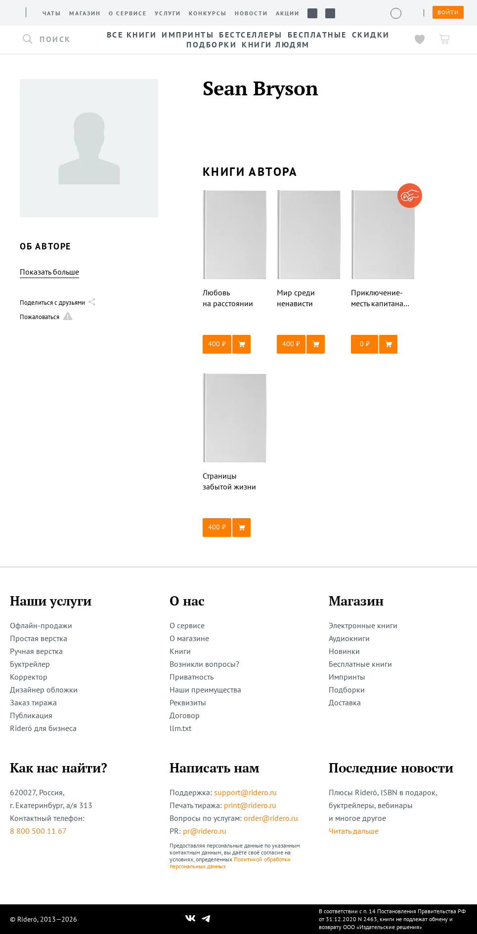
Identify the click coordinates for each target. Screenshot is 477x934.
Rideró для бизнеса (43, 728)
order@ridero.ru (271, 818)
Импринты (347, 677)
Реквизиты (188, 702)
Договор (185, 715)
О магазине (189, 638)
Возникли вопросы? (204, 664)
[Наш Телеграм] (206, 919)
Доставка (345, 702)
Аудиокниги (349, 638)
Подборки (347, 689)
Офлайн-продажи (41, 625)
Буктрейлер (30, 664)
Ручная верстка (36, 651)
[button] (54, 39)
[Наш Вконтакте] (190, 919)
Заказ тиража (33, 702)
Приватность (192, 677)
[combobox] (54, 39)
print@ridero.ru (250, 805)
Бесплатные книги (360, 664)
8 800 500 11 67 (38, 831)
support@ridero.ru (245, 792)
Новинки (344, 651)
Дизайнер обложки (44, 689)
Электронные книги (363, 625)
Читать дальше (354, 831)
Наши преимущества (205, 689)
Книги (180, 651)
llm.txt (180, 728)
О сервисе (187, 625)
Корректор (28, 677)
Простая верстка (38, 638)
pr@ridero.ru (204, 831)
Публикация (31, 715)
